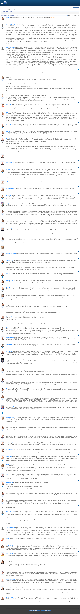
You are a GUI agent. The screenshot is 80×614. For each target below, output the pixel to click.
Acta (78, 15)
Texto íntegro (13, 9)
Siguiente (9, 9)
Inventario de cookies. (68, 612)
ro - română (74, 7)
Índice (2, 9)
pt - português (73, 7)
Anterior (6, 9)
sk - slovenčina (75, 7)
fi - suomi (77, 7)
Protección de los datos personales (48, 612)
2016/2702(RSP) (52, 17)
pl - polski (72, 7)
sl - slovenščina (76, 7)
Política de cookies (59, 612)
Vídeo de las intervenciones (72, 15)
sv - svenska (78, 7)
